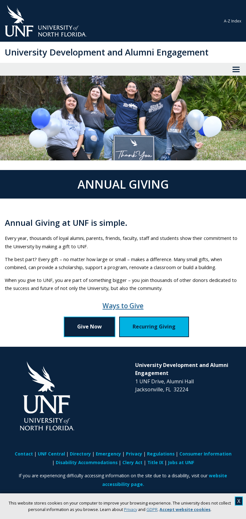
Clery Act (132, 462)
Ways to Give (123, 305)
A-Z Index (232, 21)
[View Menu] (236, 69)
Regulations (161, 454)
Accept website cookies (185, 509)
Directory (80, 454)
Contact (24, 454)
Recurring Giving (154, 326)
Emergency (108, 454)
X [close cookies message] (238, 501)
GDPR (152, 509)
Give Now (89, 326)
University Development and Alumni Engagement (107, 52)
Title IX (155, 462)
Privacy (130, 509)
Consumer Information (205, 454)
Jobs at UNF (181, 462)
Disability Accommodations (87, 462)
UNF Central (51, 454)
